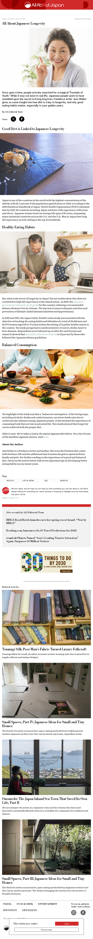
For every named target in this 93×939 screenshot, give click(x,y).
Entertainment (47, 904)
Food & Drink (25, 904)
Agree (66, 923)
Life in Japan (29, 910)
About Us (7, 918)
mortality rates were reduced (41, 334)
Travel (7, 904)
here (45, 436)
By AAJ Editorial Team (12, 111)
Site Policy (21, 918)
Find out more (46, 929)
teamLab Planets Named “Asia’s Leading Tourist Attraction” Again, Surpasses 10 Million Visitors (42, 539)
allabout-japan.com (10, 497)
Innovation (10, 910)
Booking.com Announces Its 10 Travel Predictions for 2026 (41, 530)
